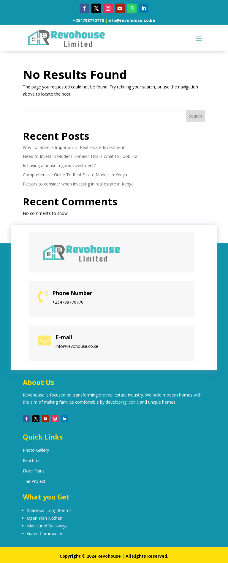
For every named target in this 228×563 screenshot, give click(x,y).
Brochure (32, 460)
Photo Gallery (36, 450)
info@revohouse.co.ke (131, 20)
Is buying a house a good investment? (59, 165)
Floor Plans (34, 471)
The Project (34, 481)
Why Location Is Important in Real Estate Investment (73, 147)
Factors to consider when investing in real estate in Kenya (78, 184)
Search (195, 116)
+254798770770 (88, 20)
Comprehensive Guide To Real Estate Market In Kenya (75, 174)
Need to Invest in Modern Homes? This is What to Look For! (81, 156)
